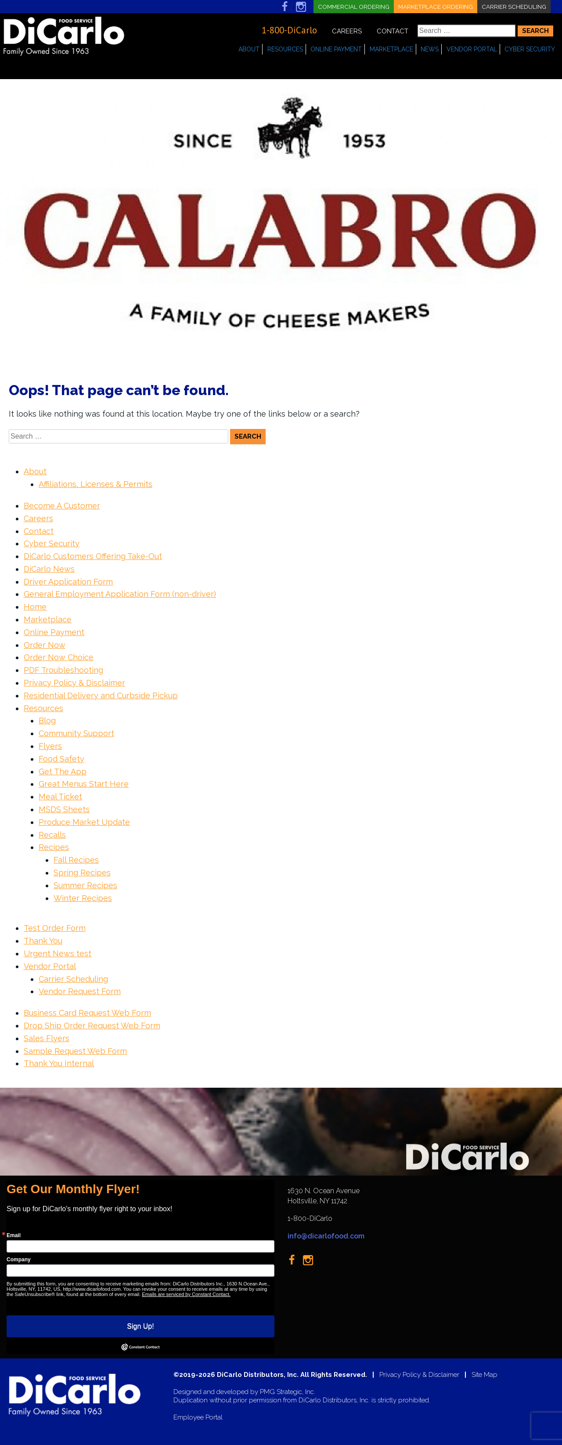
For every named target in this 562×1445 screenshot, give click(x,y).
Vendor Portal (472, 49)
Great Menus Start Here (84, 783)
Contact (392, 31)
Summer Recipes (85, 885)
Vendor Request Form (80, 991)
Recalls (52, 834)
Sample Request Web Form (75, 1051)
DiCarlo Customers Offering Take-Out (93, 556)
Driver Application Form (68, 581)
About (248, 49)
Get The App (62, 771)
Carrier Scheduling (513, 6)
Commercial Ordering (350, 6)
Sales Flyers (46, 1038)
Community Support (76, 733)
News (430, 49)
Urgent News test (57, 953)
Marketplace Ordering (434, 6)
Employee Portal (198, 1417)
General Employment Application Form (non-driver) (120, 594)
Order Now (44, 645)
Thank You (43, 940)
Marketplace (391, 49)
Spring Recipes (82, 872)
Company (19, 1259)
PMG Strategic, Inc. (287, 1392)
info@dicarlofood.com (326, 1236)
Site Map (484, 1375)
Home (35, 606)
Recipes (54, 847)
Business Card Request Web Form (87, 1012)
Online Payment (336, 49)
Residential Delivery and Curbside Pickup (101, 695)
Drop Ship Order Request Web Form (92, 1025)
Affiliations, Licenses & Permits (95, 484)
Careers (347, 31)
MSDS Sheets (64, 809)
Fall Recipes (76, 859)
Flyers (50, 746)
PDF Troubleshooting (63, 670)
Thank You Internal (59, 1063)
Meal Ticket (60, 796)
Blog (47, 720)
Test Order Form (55, 928)
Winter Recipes (83, 898)
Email (14, 1235)
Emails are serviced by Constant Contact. (186, 1294)
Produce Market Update (84, 822)
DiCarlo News (49, 569)
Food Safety (61, 758)
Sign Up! (140, 1326)
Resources (285, 49)
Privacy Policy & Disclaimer (74, 682)
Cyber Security (529, 49)
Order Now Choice (59, 657)
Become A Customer (62, 505)
